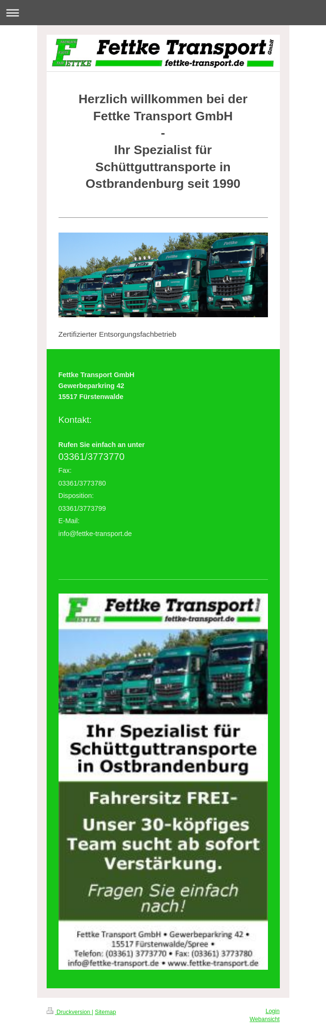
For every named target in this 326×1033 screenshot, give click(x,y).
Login (273, 1011)
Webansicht (265, 1019)
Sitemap (105, 1012)
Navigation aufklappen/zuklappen (163, 12)
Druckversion (69, 1012)
